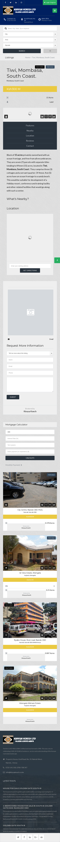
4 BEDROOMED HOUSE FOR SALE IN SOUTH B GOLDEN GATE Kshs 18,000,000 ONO (28, 807)
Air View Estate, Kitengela (30, 573)
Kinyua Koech (30, 411)
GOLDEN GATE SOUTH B (14, 825)
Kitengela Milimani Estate (30, 703)
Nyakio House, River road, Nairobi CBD (30, 640)
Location (30, 135)
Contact (30, 145)
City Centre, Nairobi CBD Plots (30, 510)
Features (30, 125)
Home (27, 57)
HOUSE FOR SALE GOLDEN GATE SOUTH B (22, 788)
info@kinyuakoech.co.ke (15, 772)
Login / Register (50, 2)
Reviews (30, 140)
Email (51, 339)
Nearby (30, 130)
